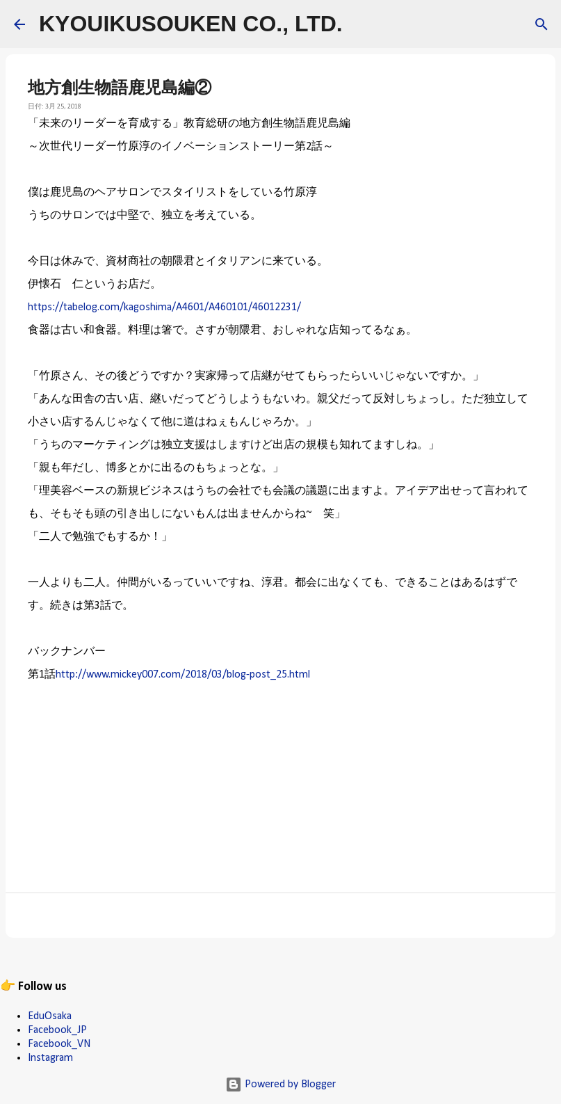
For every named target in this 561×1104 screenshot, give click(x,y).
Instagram (50, 1058)
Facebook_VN (59, 1044)
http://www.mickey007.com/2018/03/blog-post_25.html (183, 674)
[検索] (362, 24)
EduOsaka (50, 1016)
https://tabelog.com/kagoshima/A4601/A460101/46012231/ (164, 307)
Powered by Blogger (280, 1084)
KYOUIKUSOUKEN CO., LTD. (191, 23)
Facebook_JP (57, 1030)
